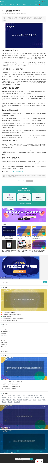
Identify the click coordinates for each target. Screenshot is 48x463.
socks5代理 (3, 329)
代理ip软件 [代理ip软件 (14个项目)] (4, 397)
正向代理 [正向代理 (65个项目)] (20, 399)
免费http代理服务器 (7, 316)
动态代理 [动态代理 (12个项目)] (42, 397)
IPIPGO (2, 1)
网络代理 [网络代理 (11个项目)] (34, 399)
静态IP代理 (3, 351)
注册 (39, 1)
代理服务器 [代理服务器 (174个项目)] (10, 397)
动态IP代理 (3, 338)
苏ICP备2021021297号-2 (27, 456)
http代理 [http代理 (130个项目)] (9, 395)
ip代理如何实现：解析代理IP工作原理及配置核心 (12, 383)
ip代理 (2, 327)
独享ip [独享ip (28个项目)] (30, 399)
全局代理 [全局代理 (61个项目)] (31, 397)
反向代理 (3, 340)
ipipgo (5, 13)
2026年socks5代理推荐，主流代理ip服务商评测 (12, 381)
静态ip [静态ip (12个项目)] (44, 399)
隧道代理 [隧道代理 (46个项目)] (39, 399)
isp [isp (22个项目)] (26, 395)
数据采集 (24, 4)
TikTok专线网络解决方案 (18, 171)
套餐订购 (6, 4)
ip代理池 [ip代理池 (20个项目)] (18, 395)
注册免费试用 (20, 180)
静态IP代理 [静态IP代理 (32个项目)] (4, 401)
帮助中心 (29, 4)
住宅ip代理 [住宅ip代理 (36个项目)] (20, 397)
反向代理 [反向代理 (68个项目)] (3, 399)
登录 (36, 1)
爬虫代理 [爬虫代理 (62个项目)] (25, 399)
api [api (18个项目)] (2, 395)
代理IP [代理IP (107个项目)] (41, 395)
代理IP (22, 460)
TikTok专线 (18, 4)
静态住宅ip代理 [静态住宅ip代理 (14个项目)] (17, 401)
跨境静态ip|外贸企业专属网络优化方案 (10, 384)
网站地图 (33, 456)
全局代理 (3, 335)
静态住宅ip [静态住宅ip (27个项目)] (10, 401)
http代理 (28, 460)
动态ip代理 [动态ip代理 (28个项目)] (37, 397)
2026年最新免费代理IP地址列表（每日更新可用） (13, 314)
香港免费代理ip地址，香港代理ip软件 (10, 320)
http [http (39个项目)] (5, 395)
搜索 (45, 282)
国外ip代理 (3, 342)
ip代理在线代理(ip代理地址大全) (9, 312)
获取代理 (12, 4)
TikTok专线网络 (8, 7)
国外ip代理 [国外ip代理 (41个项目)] (9, 399)
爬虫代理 (3, 346)
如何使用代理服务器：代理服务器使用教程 (11, 386)
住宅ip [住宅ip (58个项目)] (15, 397)
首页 (2, 4)
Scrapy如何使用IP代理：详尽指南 (9, 388)
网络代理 (3, 349)
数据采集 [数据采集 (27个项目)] (14, 399)
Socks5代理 (18, 460)
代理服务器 (3, 333)
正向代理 (3, 344)
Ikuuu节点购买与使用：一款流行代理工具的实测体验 (13, 318)
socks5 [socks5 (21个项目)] (30, 395)
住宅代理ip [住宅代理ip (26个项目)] (26, 397)
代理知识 (35, 4)
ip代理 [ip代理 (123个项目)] (14, 395)
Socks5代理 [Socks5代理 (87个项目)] (36, 395)
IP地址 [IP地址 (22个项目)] (23, 395)
